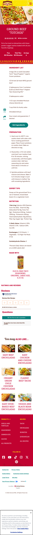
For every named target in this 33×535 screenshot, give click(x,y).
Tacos (22, 423)
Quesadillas (24, 436)
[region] (16, 522)
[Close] (31, 513)
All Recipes (24, 441)
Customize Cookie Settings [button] (21, 473)
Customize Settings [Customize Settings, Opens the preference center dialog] (16, 532)
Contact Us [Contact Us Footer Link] (5, 469)
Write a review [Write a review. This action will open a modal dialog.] (22, 38)
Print (5, 112)
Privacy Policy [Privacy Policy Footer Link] (16, 469)
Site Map (14, 477)
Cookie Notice (6, 473)
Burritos (23, 432)
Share (4, 119)
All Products (6, 443)
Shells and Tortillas (5, 424)
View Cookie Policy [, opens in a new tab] (23, 528)
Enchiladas (24, 428)
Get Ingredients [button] (18, 125)
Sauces (4, 439)
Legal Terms (5, 477)
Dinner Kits (5, 434)
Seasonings (6, 430)
